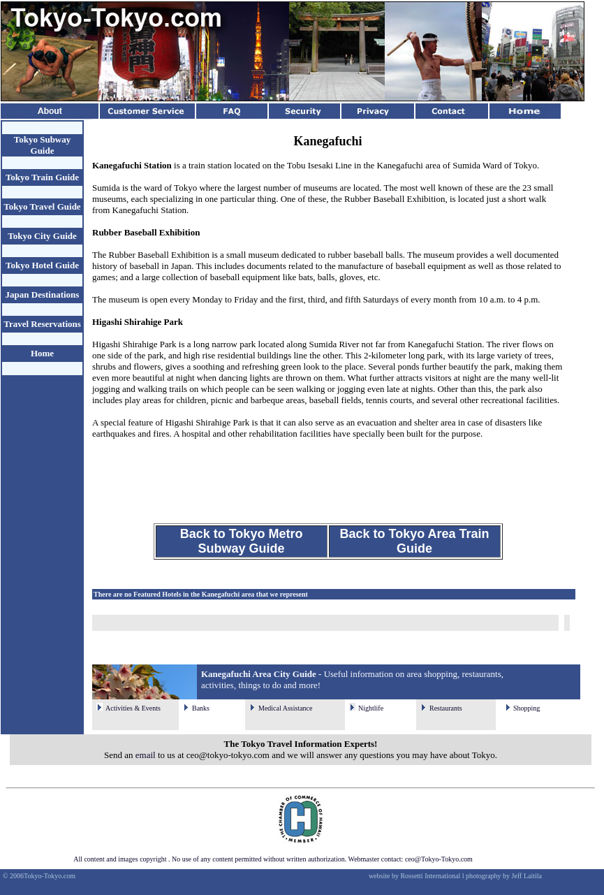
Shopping (526, 708)
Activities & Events (133, 708)
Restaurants (445, 708)
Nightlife (370, 708)
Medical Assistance (285, 708)
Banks (200, 708)
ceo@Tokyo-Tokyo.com (439, 859)
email (145, 755)
